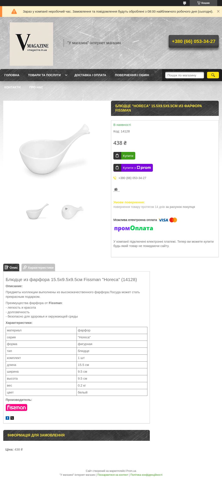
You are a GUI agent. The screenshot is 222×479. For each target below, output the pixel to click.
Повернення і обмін (132, 75)
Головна (11, 75)
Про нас (36, 87)
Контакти (12, 87)
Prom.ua (131, 470)
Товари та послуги (44, 75)
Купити (128, 156)
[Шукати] (213, 75)
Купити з (137, 168)
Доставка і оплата (90, 75)
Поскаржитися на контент (112, 474)
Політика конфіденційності (147, 474)
